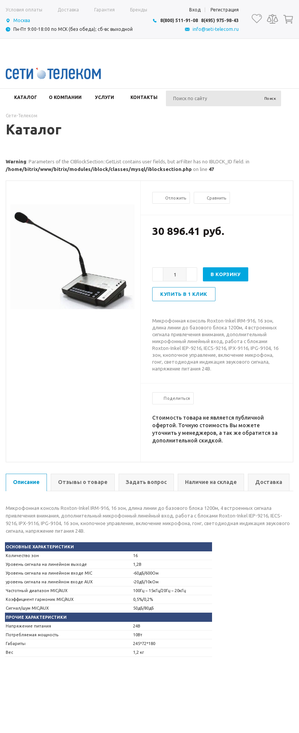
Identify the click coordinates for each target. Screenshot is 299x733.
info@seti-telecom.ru (216, 29)
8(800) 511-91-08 (179, 20)
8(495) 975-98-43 (220, 20)
